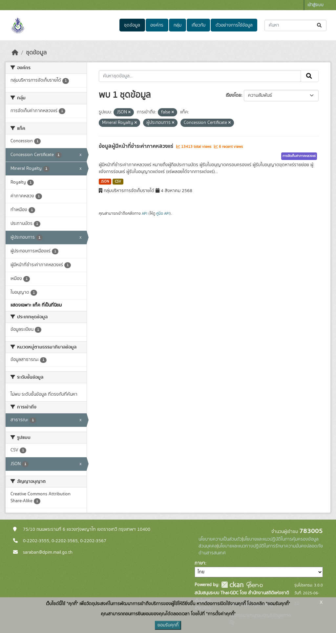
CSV (118, 181)
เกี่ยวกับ (198, 25)
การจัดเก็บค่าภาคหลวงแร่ (299, 156)
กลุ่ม (177, 25)
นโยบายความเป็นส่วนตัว (220, 539)
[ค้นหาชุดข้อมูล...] (295, 25)
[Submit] (320, 25)
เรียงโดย (233, 95)
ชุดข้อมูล (132, 25)
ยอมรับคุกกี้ (168, 625)
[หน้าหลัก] (15, 53)
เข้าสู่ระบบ (315, 5)
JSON (105, 181)
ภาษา (200, 563)
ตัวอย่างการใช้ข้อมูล (234, 25)
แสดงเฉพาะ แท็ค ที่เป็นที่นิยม (36, 305)
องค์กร (156, 25)
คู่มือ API (163, 213)
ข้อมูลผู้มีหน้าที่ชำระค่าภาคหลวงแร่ (137, 146)
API (144, 213)
